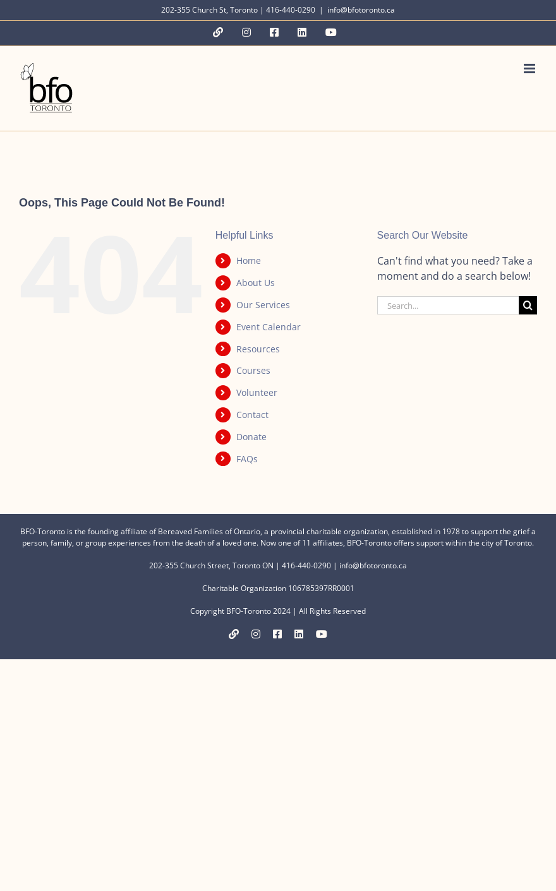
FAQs (247, 459)
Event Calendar (268, 327)
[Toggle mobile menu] (530, 68)
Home (248, 260)
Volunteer (256, 392)
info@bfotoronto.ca (361, 9)
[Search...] (448, 305)
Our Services (263, 305)
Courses (253, 370)
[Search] (528, 305)
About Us (255, 283)
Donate (251, 437)
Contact (252, 415)
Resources (258, 349)
